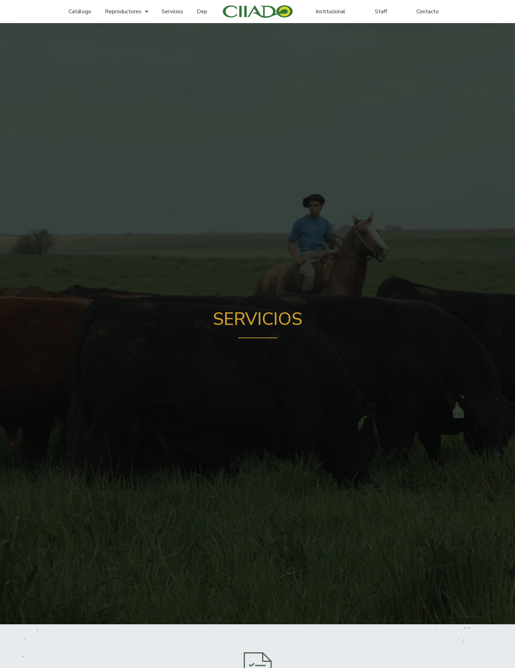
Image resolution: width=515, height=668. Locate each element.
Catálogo (80, 11)
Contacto (427, 11)
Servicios (172, 11)
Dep (202, 11)
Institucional (330, 11)
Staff (381, 11)
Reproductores (126, 11)
